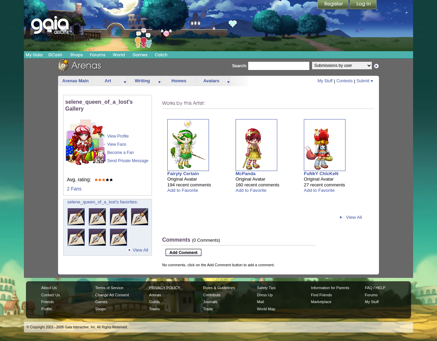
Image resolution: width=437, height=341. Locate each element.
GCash (55, 55)
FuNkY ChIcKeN (321, 173)
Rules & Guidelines (219, 288)
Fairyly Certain (183, 173)
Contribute (212, 295)
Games (139, 55)
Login (363, 5)
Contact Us (50, 295)
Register (334, 5)
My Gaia (34, 55)
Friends (47, 302)
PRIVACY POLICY (164, 288)
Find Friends (321, 295)
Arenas (155, 295)
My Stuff (325, 81)
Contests (345, 81)
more (125, 81)
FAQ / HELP (375, 288)
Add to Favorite (182, 190)
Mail (260, 302)
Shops (76, 55)
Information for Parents (330, 288)
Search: (239, 65)
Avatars (211, 80)
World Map (266, 309)
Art (108, 80)
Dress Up (265, 295)
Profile (46, 309)
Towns (154, 309)
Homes (178, 80)
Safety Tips (266, 288)
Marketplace (321, 302)
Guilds (154, 302)
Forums (97, 55)
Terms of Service (109, 288)
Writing (142, 80)
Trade (208, 309)
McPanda (246, 173)
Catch (161, 55)
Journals (210, 302)
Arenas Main (75, 80)
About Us (49, 288)
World (119, 55)
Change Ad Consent (112, 295)
